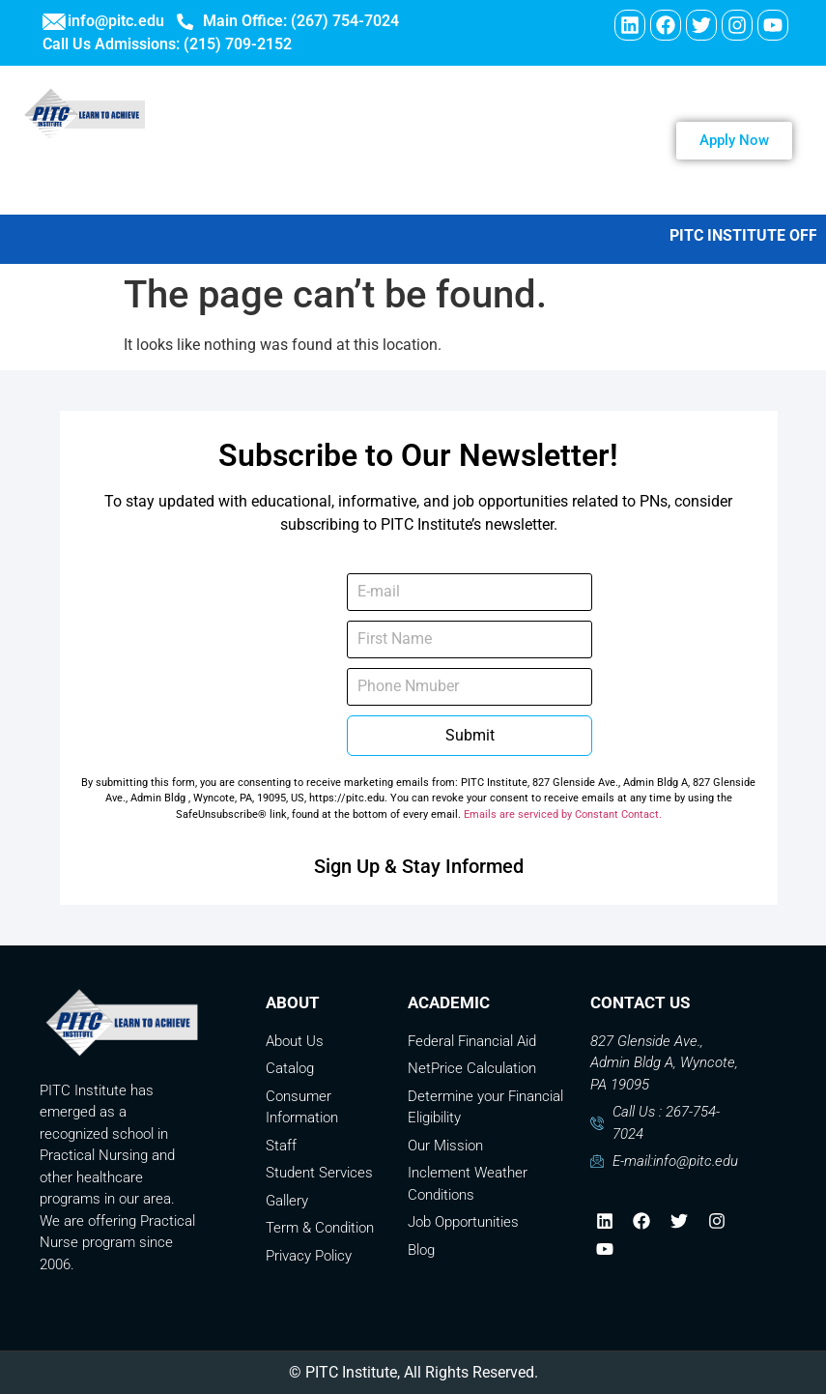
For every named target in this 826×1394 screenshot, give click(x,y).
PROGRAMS (573, 112)
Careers (356, 167)
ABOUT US (446, 112)
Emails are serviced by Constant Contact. (563, 814)
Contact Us (469, 167)
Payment (585, 167)
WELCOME (325, 112)
